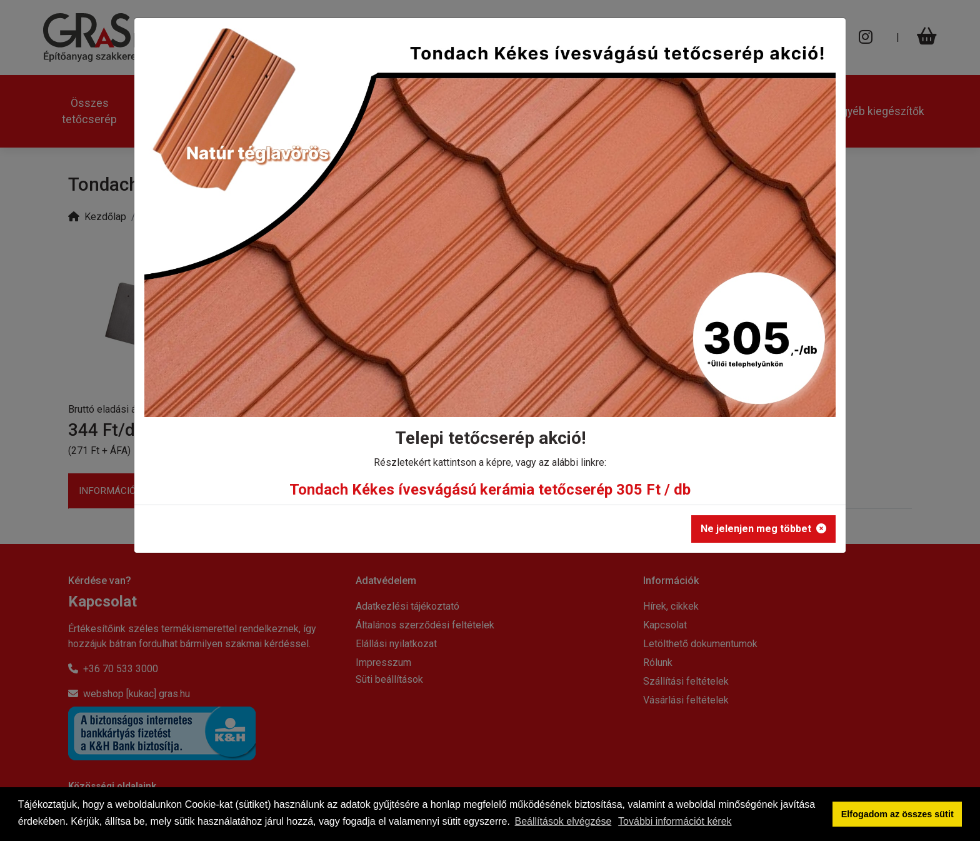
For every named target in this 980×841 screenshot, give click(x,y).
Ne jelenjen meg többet (763, 529)
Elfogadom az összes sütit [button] (897, 814)
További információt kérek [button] (674, 821)
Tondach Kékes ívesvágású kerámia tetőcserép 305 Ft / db (490, 489)
